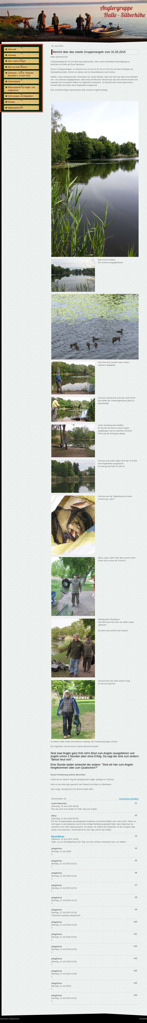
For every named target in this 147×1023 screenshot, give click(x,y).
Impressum (4, 1019)
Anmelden (143, 1019)
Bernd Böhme (57, 836)
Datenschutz (14, 1019)
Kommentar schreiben (129, 799)
